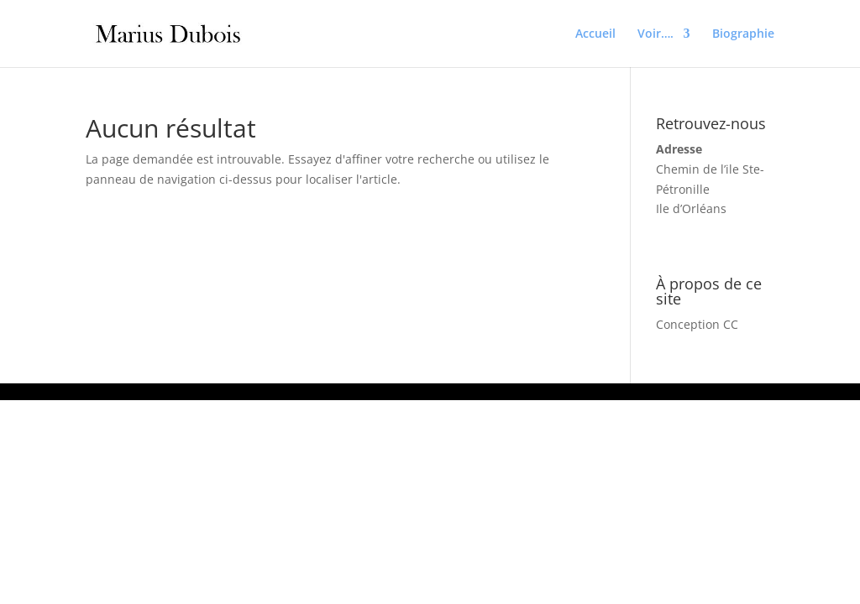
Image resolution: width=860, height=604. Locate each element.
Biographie (743, 34)
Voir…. (655, 34)
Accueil (595, 34)
